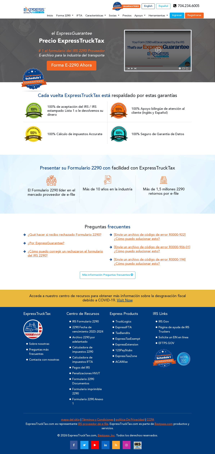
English (148, 6)
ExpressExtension (126, 344)
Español (163, 6)
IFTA (79, 15)
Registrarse (194, 15)
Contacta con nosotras (44, 359)
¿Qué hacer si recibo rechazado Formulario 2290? (64, 234)
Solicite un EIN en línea (173, 337)
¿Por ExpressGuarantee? (46, 243)
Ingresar (177, 15)
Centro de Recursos (83, 314)
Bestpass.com (164, 424)
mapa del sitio (70, 419)
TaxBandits (122, 333)
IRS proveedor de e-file (93, 424)
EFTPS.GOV (166, 343)
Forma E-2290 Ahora (71, 65)
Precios (126, 15)
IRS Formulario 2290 (85, 321)
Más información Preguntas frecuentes (107, 274)
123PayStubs (123, 350)
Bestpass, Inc (106, 435)
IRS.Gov (164, 321)
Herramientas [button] (157, 15)
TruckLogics (123, 321)
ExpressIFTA (123, 327)
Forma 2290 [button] (63, 15)
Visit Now (125, 300)
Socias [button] (113, 15)
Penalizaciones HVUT (86, 373)
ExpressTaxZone (126, 356)
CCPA (150, 419)
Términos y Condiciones (97, 419)
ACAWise (121, 362)
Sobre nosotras (39, 344)
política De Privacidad (130, 419)
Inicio (50, 15)
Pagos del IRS (81, 367)
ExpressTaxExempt (127, 339)
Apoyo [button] (138, 15)
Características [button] (94, 15)
